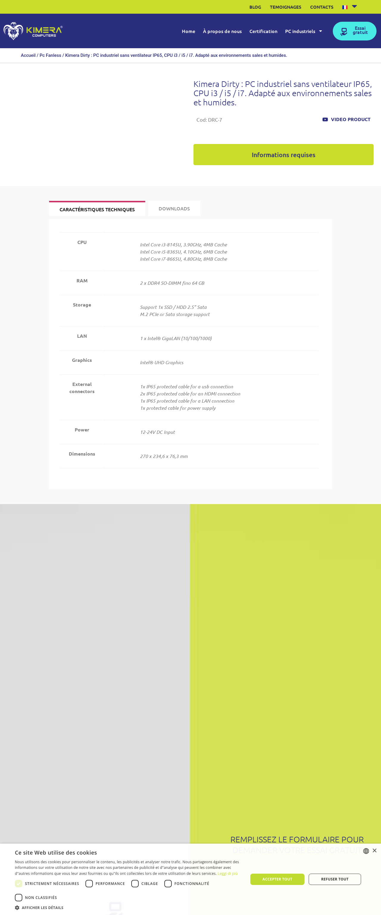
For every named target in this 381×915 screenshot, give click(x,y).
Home (188, 31)
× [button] (374, 851)
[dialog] (190, 879)
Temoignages (285, 7)
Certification (263, 31)
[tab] (97, 208)
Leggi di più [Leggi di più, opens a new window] (228, 873)
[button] (128, 908)
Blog (255, 7)
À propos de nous (222, 31)
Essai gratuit (360, 29)
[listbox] (366, 851)
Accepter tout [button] (277, 879)
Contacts (321, 7)
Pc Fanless (50, 55)
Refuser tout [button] (335, 879)
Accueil (28, 55)
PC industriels (304, 31)
